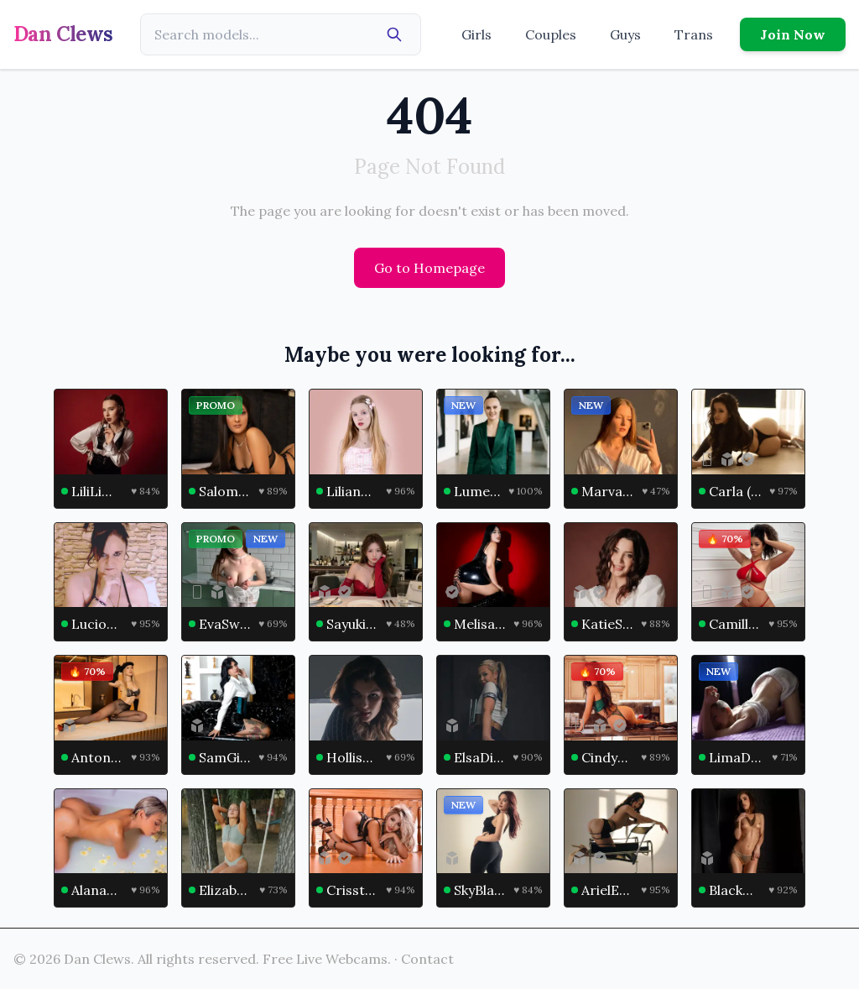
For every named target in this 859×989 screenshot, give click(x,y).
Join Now (792, 34)
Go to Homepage (429, 267)
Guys (625, 34)
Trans (693, 34)
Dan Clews (63, 34)
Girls (476, 34)
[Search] (394, 34)
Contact (427, 958)
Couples (550, 34)
